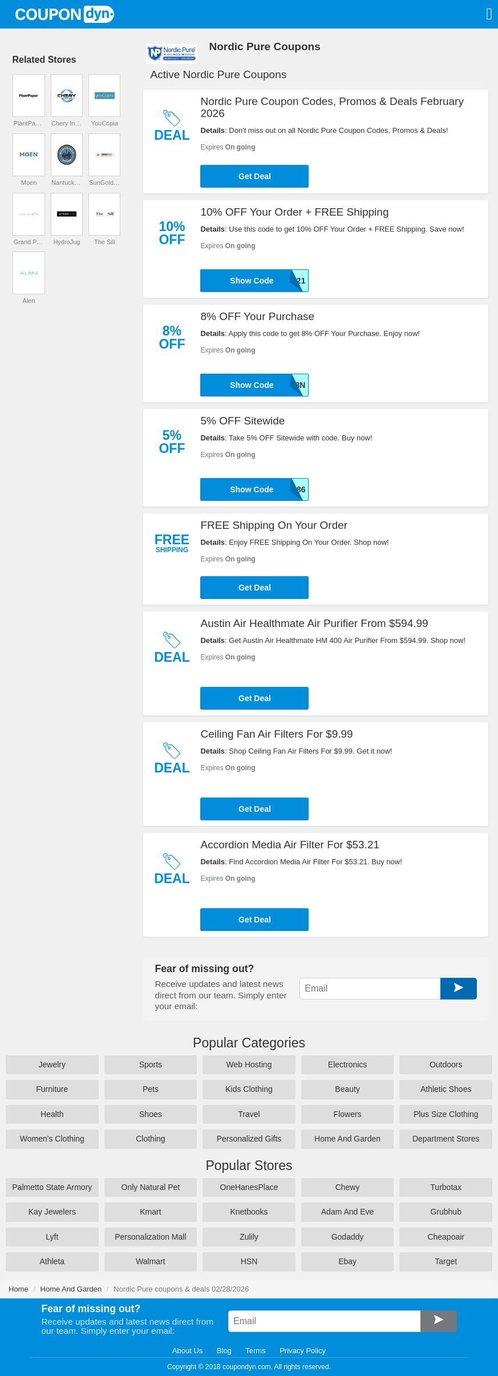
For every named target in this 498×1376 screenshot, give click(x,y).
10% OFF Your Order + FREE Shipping (294, 212)
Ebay (347, 1261)
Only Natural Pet (151, 1187)
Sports (150, 1064)
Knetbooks (249, 1211)
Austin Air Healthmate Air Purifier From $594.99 (314, 623)
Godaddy (347, 1236)
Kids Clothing (249, 1089)
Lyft (52, 1236)
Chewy (347, 1187)
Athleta (52, 1261)
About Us (187, 1350)
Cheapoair (445, 1236)
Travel (249, 1114)
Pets (151, 1089)
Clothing (150, 1138)
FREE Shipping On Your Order (273, 525)
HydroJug (66, 241)
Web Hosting (249, 1064)
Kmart (150, 1211)
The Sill (104, 241)
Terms (255, 1350)
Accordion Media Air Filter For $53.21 (289, 845)
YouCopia (104, 123)
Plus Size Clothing (446, 1114)
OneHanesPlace (249, 1187)
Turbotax (445, 1187)
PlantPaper (29, 123)
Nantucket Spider (66, 182)
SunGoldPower (104, 182)
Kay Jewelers (52, 1211)
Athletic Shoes (446, 1089)
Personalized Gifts (249, 1138)
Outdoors (446, 1064)
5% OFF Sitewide (242, 421)
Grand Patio (29, 241)
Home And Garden (347, 1138)
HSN (249, 1261)
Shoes (150, 1114)
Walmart (150, 1261)
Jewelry (52, 1064)
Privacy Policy (303, 1350)
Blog (224, 1350)
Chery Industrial (66, 123)
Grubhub (445, 1211)
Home (19, 1289)
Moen (29, 182)
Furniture (52, 1089)
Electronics (347, 1064)
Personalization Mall (150, 1236)
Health (52, 1114)
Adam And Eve (347, 1211)
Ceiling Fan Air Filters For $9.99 (276, 734)
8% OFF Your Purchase (257, 316)
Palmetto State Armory (52, 1187)
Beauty (347, 1089)
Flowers (348, 1114)
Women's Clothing (52, 1138)
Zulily (249, 1236)
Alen (29, 300)
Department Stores (446, 1138)
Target (446, 1261)
